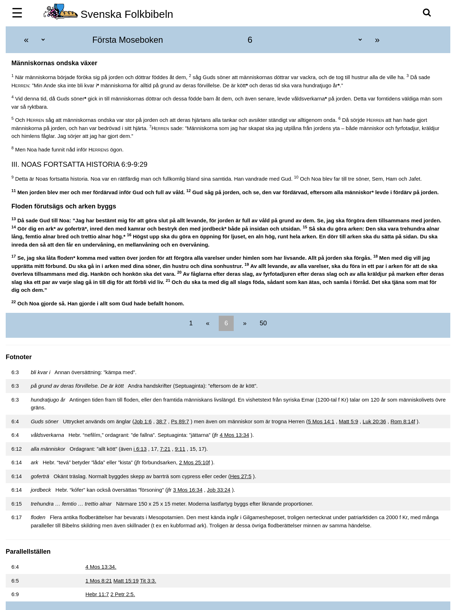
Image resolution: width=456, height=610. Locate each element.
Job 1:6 (143, 421)
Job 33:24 (218, 490)
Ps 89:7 (180, 421)
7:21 (165, 449)
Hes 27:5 (241, 476)
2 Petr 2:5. (122, 594)
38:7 (161, 421)
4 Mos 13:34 (234, 435)
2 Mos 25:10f (194, 462)
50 (262, 323)
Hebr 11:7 (97, 594)
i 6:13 (140, 449)
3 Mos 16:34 (188, 490)
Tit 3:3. (148, 581)
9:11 (180, 449)
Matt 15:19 (126, 581)
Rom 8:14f (402, 421)
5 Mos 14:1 (321, 421)
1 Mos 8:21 (99, 581)
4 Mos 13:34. (101, 567)
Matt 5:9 (348, 421)
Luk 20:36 (374, 421)
